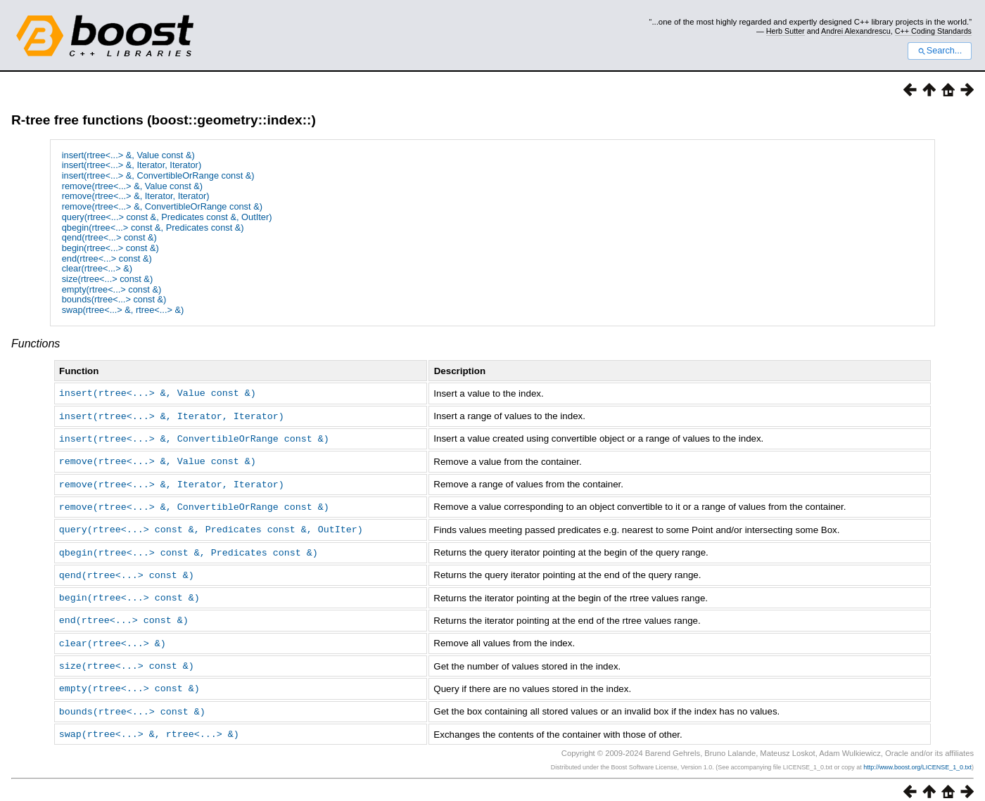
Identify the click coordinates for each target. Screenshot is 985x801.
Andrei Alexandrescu (856, 31)
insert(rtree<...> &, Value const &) (128, 155)
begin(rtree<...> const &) (110, 248)
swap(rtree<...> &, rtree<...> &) (123, 310)
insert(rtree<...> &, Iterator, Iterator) (131, 165)
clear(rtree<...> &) (97, 268)
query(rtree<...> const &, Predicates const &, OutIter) (167, 217)
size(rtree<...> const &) (107, 279)
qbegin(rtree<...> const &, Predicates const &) (153, 227)
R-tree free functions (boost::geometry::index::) (163, 120)
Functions (35, 344)
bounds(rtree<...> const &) (114, 299)
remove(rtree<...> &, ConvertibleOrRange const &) (162, 206)
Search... (939, 51)
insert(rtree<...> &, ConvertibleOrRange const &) (158, 175)
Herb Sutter (785, 31)
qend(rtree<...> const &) (109, 237)
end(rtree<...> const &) (107, 258)
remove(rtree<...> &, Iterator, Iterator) (136, 196)
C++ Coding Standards (933, 31)
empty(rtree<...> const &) (112, 289)
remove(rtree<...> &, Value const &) (132, 186)
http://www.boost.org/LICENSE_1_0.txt (917, 756)
